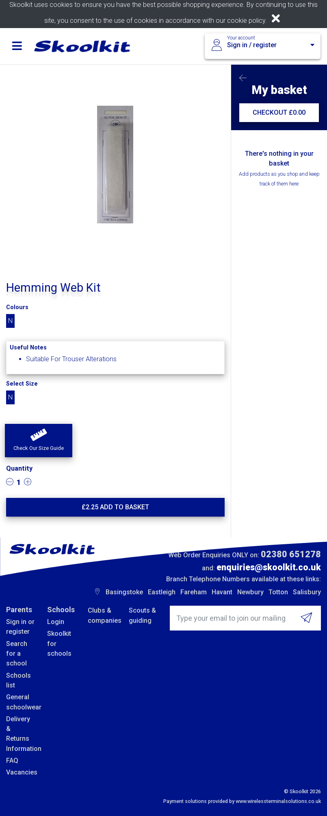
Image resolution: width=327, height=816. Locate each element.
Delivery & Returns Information (20, 734)
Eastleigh (161, 592)
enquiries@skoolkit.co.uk (269, 567)
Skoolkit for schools (59, 643)
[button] (38, 440)
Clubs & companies (102, 615)
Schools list (18, 680)
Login (55, 622)
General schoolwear (20, 702)
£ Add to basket (115, 507)
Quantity (19, 468)
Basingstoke (124, 592)
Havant (222, 592)
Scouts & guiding (142, 615)
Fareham (193, 592)
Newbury (250, 592)
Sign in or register (20, 626)
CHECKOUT (279, 112)
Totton (278, 592)
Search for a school (16, 654)
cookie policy (246, 20)
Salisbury (307, 592)
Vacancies (20, 772)
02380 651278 (291, 554)
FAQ (12, 760)
